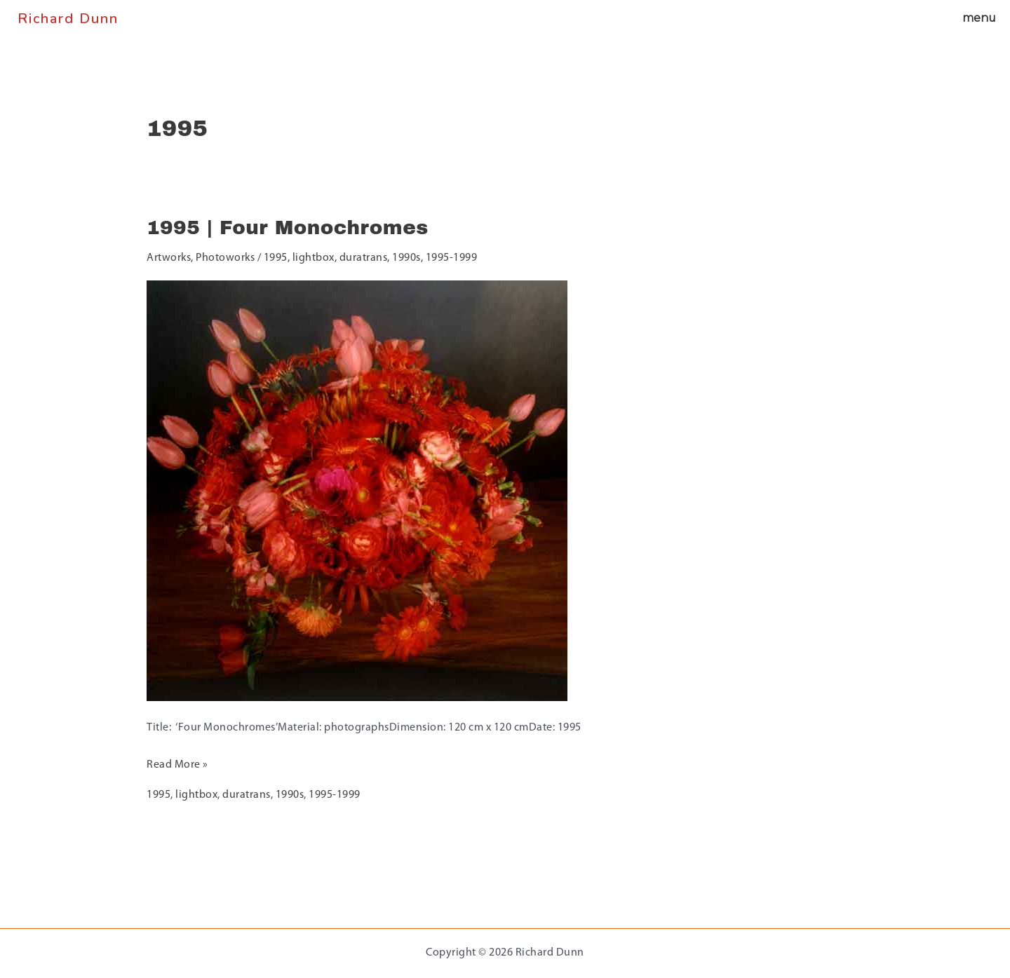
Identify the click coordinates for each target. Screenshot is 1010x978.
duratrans (366, 258)
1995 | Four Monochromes (288, 227)
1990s (408, 258)
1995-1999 (454, 258)
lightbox (316, 258)
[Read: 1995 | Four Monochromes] (357, 490)
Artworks (169, 258)
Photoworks (226, 258)
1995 (278, 258)
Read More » (177, 762)
